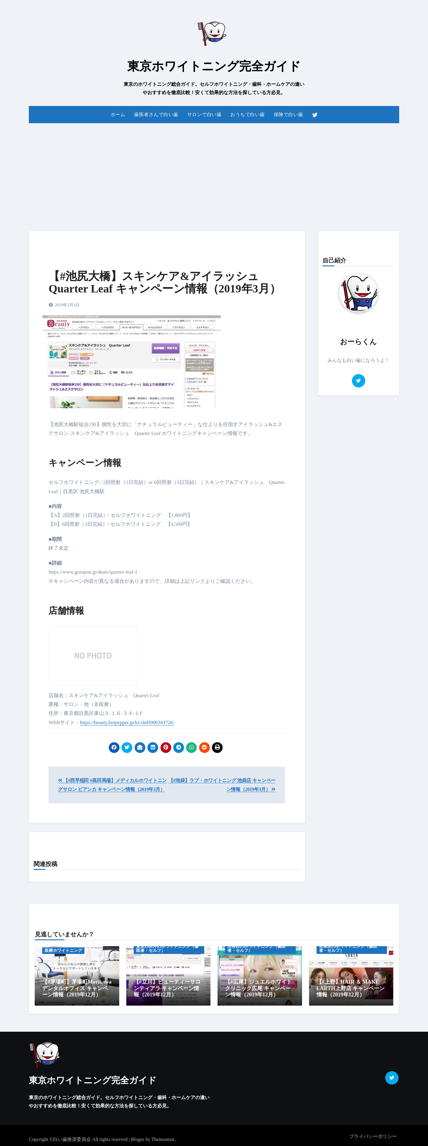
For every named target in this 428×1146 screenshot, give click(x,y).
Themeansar (162, 1136)
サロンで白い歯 (204, 114)
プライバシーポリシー (373, 1133)
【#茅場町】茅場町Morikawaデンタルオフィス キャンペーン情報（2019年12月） (76, 988)
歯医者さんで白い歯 (156, 114)
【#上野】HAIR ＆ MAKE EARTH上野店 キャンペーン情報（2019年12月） (351, 988)
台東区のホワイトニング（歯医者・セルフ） (348, 948)
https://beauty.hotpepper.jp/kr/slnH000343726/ (127, 722)
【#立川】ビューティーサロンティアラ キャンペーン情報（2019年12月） (167, 988)
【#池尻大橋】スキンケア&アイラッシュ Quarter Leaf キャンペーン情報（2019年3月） (164, 282)
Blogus (137, 1136)
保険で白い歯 (288, 114)
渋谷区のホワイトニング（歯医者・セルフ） (256, 948)
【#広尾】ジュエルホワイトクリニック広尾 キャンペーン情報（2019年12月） (258, 988)
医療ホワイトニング (63, 950)
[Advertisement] (214, 173)
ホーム (118, 114)
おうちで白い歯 (247, 114)
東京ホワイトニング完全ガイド (214, 66)
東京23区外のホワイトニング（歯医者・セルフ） (167, 948)
